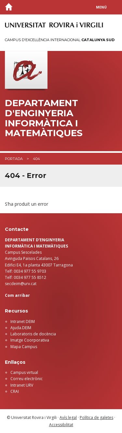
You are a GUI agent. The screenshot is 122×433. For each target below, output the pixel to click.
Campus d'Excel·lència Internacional (60, 40)
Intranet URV (21, 385)
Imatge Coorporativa (29, 340)
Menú (101, 7)
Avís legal (68, 417)
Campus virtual (24, 372)
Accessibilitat (61, 424)
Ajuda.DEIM (20, 327)
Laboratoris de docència (33, 334)
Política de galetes (96, 417)
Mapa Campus (23, 346)
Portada (14, 158)
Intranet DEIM (22, 321)
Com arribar (17, 295)
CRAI (14, 391)
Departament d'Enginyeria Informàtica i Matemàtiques (44, 118)
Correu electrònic (26, 378)
